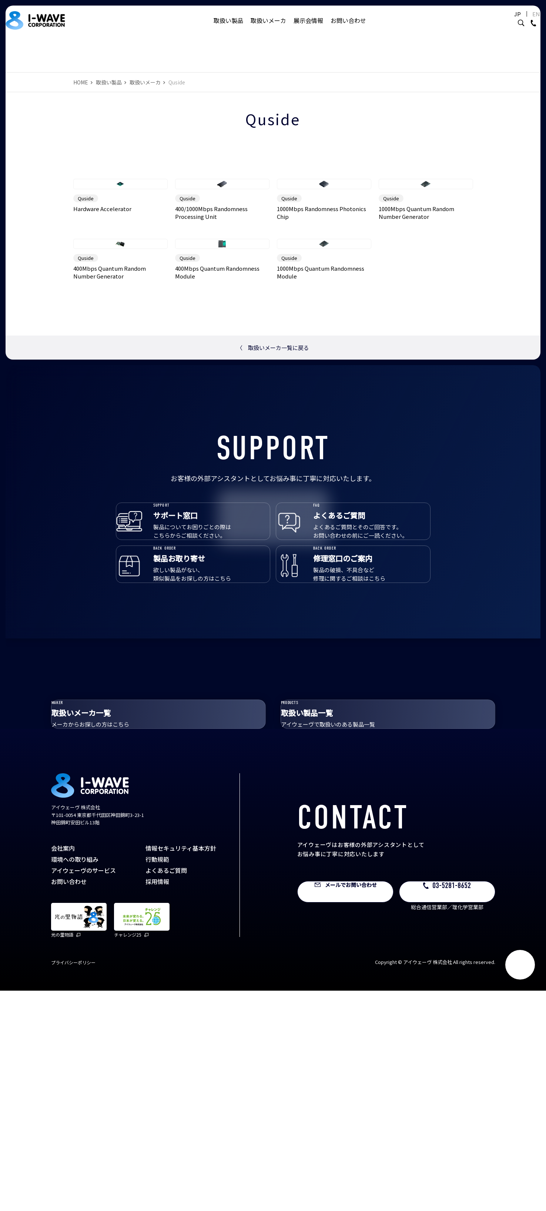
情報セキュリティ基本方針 (180, 1068)
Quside (86, 282)
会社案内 (63, 1068)
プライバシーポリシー (73, 1183)
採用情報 (157, 1101)
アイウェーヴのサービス (83, 1090)
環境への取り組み (74, 1079)
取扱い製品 (228, 27)
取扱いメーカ (268, 27)
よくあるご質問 (166, 1090)
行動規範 (157, 1079)
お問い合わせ (348, 27)
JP (499, 21)
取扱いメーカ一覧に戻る (273, 516)
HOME (80, 82)
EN (518, 21)
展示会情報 (308, 27)
